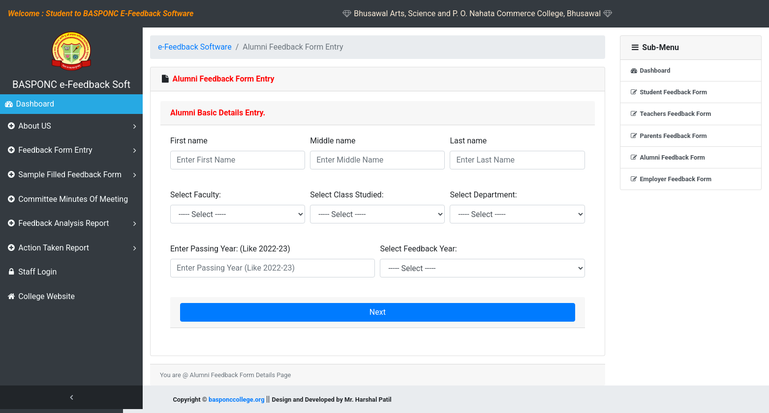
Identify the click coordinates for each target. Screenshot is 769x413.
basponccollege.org (237, 399)
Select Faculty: (195, 194)
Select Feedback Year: (418, 248)
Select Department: (483, 194)
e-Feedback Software (195, 47)
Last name (468, 140)
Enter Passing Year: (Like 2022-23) (230, 248)
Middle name (332, 140)
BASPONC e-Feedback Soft (71, 84)
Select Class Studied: (346, 194)
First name (189, 140)
